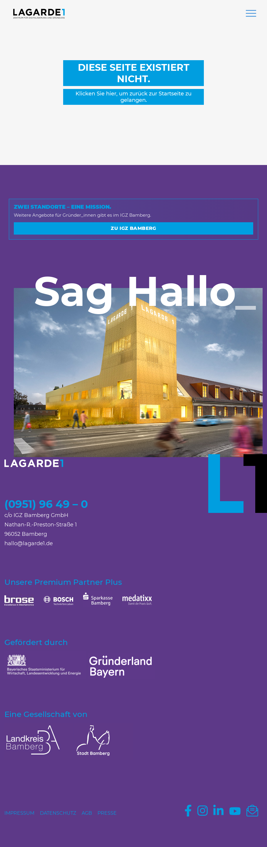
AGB (87, 813)
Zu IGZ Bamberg (133, 228)
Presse (107, 813)
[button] (251, 14)
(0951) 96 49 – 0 (46, 504)
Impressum (19, 813)
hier (111, 93)
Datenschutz (58, 813)
